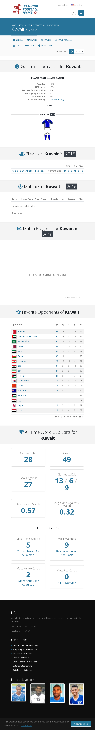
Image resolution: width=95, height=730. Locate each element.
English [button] (76, 5)
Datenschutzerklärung (22, 659)
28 (57, 361)
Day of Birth (26, 170)
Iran (19, 370)
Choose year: (61, 51)
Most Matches (67, 531)
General (18, 40)
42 (57, 331)
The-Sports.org (57, 99)
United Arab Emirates (27, 336)
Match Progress (63, 40)
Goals (66, 453)
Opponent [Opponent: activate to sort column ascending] (17, 324)
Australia (22, 390)
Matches (46, 40)
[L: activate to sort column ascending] (75, 324)
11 (57, 395)
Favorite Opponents (23, 46)
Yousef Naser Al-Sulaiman (28, 546)
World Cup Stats (47, 46)
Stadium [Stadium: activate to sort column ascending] (72, 199)
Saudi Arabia (23, 341)
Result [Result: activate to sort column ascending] (54, 199)
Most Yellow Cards (28, 561)
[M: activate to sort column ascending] (57, 324)
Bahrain (21, 331)
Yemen (21, 410)
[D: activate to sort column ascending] (69, 324)
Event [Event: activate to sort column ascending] (62, 199)
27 (57, 366)
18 (57, 385)
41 (57, 336)
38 (57, 346)
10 (57, 405)
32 (57, 351)
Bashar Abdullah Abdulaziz (67, 546)
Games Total (28, 453)
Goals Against (28, 474)
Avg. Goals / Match (28, 497)
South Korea (23, 380)
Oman (20, 356)
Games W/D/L (67, 474)
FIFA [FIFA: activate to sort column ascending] (81, 199)
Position (39, 170)
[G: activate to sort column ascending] (81, 324)
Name (15, 170)
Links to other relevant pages (25, 638)
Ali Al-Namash (67, 576)
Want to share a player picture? (26, 654)
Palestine (22, 395)
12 (57, 390)
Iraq (19, 366)
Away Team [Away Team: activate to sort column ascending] (41, 199)
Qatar (20, 346)
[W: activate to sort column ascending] (63, 324)
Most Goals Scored (28, 531)
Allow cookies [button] (81, 724)
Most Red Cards (67, 563)
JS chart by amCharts (72, 298)
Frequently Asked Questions (25, 642)
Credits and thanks (21, 650)
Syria (20, 351)
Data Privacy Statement (22, 663)
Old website (63, 5)
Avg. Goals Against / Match (66, 497)
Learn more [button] (26, 725)
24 (57, 375)
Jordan (21, 375)
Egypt (20, 400)
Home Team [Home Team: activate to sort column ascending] (27, 199)
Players (32, 40)
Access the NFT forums (22, 646)
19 (57, 380)
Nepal (20, 405)
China (20, 385)
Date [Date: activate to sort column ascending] (14, 199)
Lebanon (22, 361)
